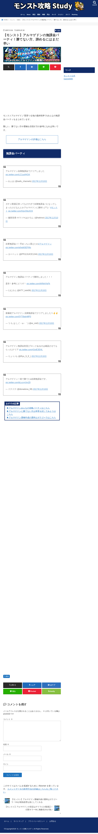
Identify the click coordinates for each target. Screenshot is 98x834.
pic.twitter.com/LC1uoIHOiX (18, 176)
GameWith (68, 79)
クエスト (61, 15)
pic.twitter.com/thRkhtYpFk (38, 285)
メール (7, 755)
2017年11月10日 (39, 182)
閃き (48, 15)
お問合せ (51, 822)
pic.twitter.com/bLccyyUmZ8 (18, 384)
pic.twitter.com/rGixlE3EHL (31, 351)
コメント (8, 720)
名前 (6, 746)
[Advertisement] (24, 91)
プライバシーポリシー (36, 822)
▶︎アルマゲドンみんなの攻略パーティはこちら (28, 409)
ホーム (23, 15)
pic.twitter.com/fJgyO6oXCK (20, 212)
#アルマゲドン (45, 245)
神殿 (43, 15)
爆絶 (7, 677)
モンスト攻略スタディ (25, 830)
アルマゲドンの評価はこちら (32, 140)
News (28, 15)
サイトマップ (18, 822)
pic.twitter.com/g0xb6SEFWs (18, 249)
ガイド (68, 15)
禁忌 (34, 15)
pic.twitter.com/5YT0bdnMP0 (18, 318)
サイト (6, 765)
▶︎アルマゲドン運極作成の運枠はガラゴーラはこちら (31, 418)
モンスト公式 (69, 76)
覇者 (38, 15)
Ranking (74, 15)
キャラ (54, 15)
